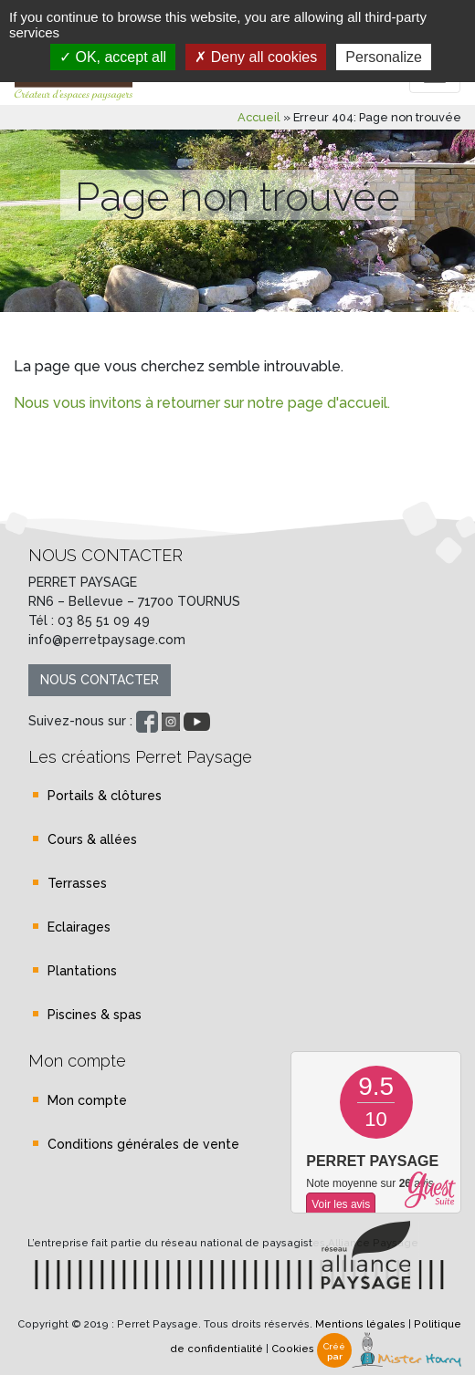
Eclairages (79, 927)
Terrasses (77, 883)
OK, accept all (112, 57)
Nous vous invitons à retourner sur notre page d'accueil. (202, 402)
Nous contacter (99, 679)
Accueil (259, 117)
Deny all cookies (256, 57)
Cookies (292, 1349)
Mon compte (87, 1100)
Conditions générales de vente (143, 1144)
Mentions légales (360, 1324)
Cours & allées (92, 839)
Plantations (82, 971)
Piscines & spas (95, 1014)
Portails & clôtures (105, 795)
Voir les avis (340, 1204)
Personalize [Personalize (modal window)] (383, 57)
